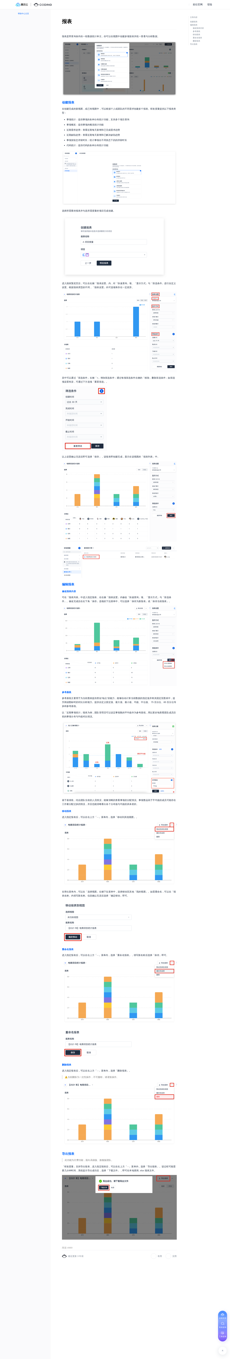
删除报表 (66, 1064)
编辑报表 (68, 584)
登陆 (209, 4)
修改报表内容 (69, 591)
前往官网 (198, 4)
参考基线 (66, 692)
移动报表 (66, 811)
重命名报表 (68, 949)
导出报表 (68, 1153)
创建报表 (68, 102)
